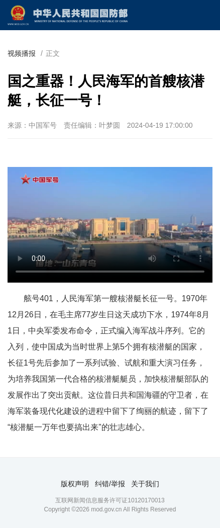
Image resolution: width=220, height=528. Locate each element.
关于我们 (145, 484)
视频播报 (22, 53)
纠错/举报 (110, 484)
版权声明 (75, 484)
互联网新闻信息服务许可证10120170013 (109, 500)
